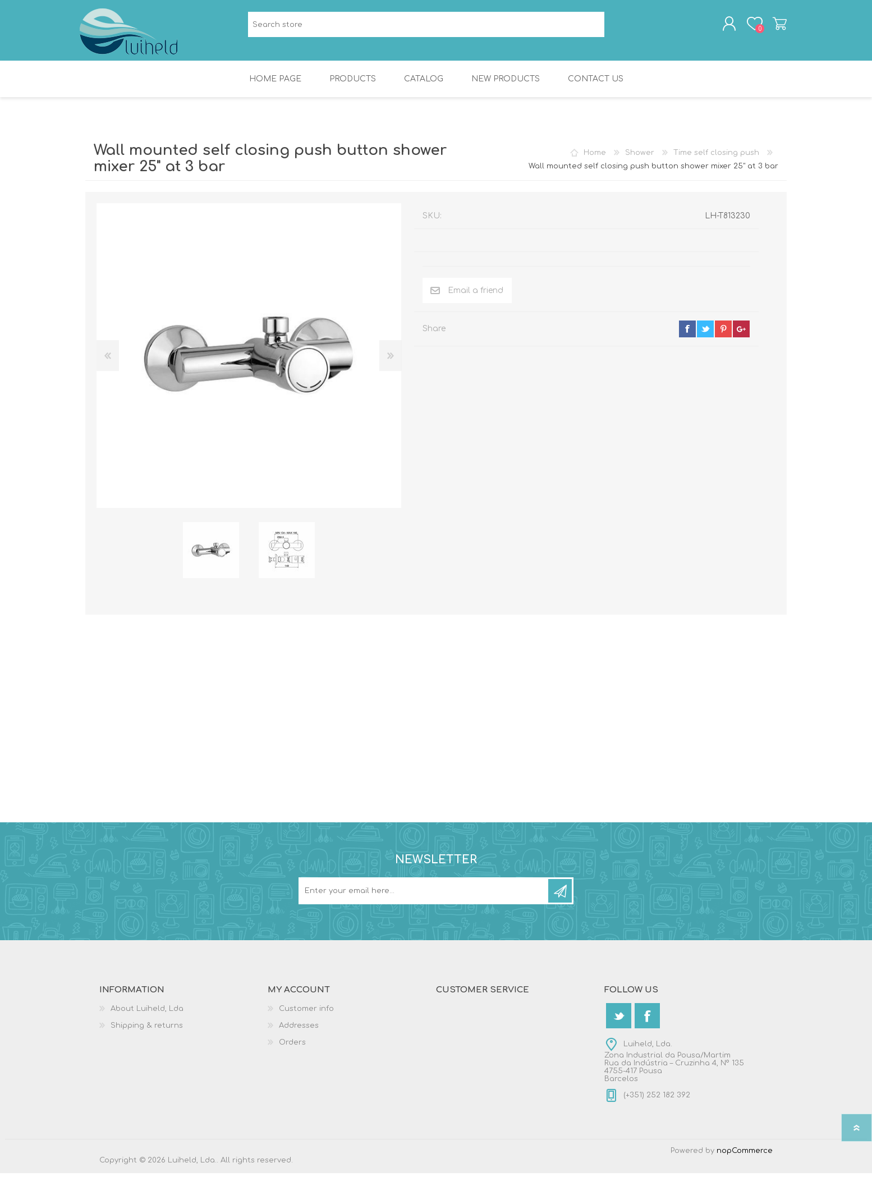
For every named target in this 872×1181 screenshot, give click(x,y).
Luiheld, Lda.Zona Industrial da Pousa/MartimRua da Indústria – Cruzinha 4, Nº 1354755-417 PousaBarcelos (674, 1069)
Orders (292, 1050)
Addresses (299, 1033)
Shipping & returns (147, 1033)
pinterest (723, 336)
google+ (741, 336)
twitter (705, 336)
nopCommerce (745, 1158)
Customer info (306, 1016)
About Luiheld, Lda (147, 1016)
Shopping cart (774, 27)
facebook (687, 336)
